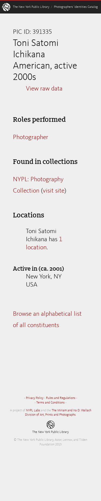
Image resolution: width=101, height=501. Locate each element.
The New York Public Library (31, 7)
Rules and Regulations (60, 398)
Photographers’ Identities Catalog (76, 7)
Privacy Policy (34, 398)
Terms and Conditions (50, 402)
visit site (53, 191)
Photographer (30, 137)
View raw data (44, 89)
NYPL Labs (33, 410)
